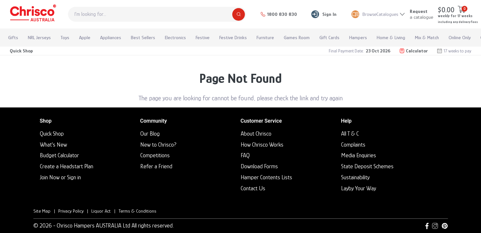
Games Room (297, 37)
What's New (53, 144)
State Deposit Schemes (367, 166)
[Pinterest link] (444, 226)
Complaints (353, 144)
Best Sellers (143, 37)
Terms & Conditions (137, 211)
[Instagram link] (435, 226)
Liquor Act (101, 211)
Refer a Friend (156, 166)
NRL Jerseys (39, 37)
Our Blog (150, 133)
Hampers (358, 37)
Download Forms (259, 166)
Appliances (110, 37)
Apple (84, 37)
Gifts (13, 37)
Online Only (460, 37)
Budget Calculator (59, 155)
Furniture (265, 37)
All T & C (350, 133)
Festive (203, 37)
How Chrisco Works (262, 144)
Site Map (42, 211)
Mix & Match (427, 37)
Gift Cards (329, 37)
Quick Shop (21, 50)
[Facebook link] (427, 226)
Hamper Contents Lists (266, 177)
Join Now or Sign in (60, 177)
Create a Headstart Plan (66, 166)
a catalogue (421, 14)
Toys (65, 37)
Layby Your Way (358, 188)
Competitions (155, 155)
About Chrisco (256, 133)
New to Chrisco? (158, 144)
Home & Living (391, 37)
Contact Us (253, 188)
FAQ (245, 155)
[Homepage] (32, 14)
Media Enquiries (358, 155)
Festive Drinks (233, 37)
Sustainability (355, 177)
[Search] (238, 14)
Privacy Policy (71, 211)
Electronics (175, 37)
